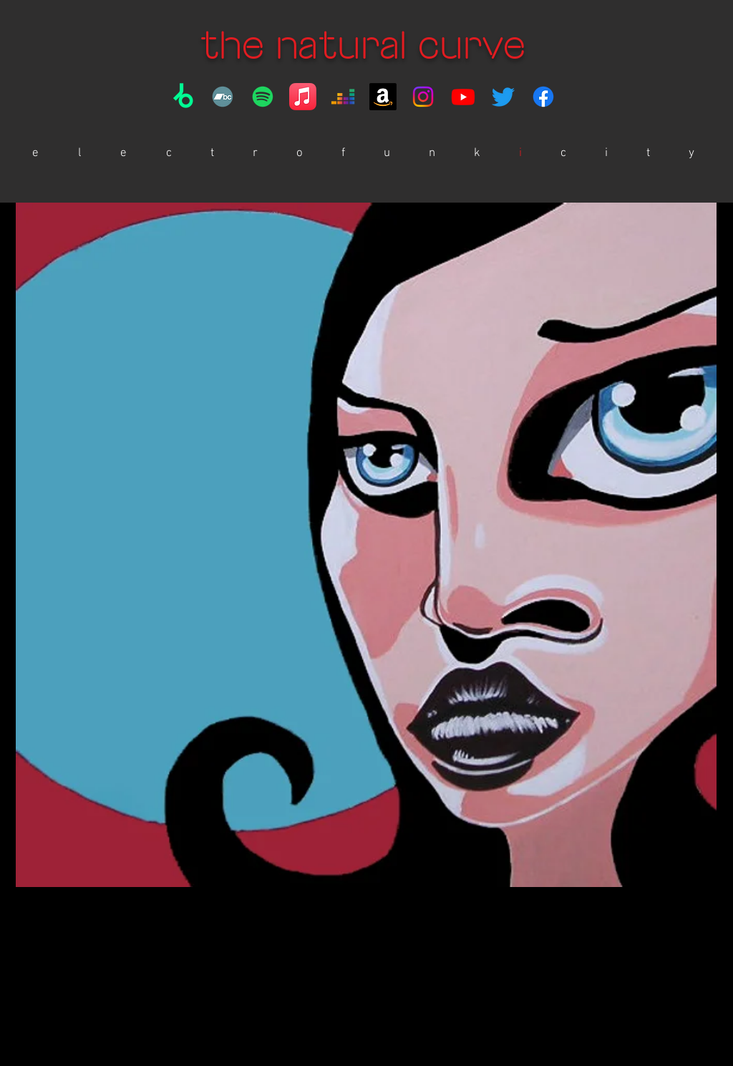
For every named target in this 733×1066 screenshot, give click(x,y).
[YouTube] (463, 96)
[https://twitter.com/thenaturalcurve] (503, 96)
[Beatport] (182, 96)
